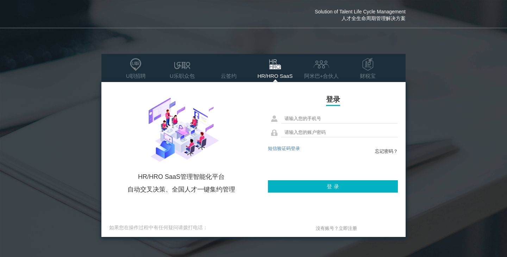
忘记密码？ (386, 151)
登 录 (333, 186)
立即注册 (348, 228)
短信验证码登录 (284, 148)
